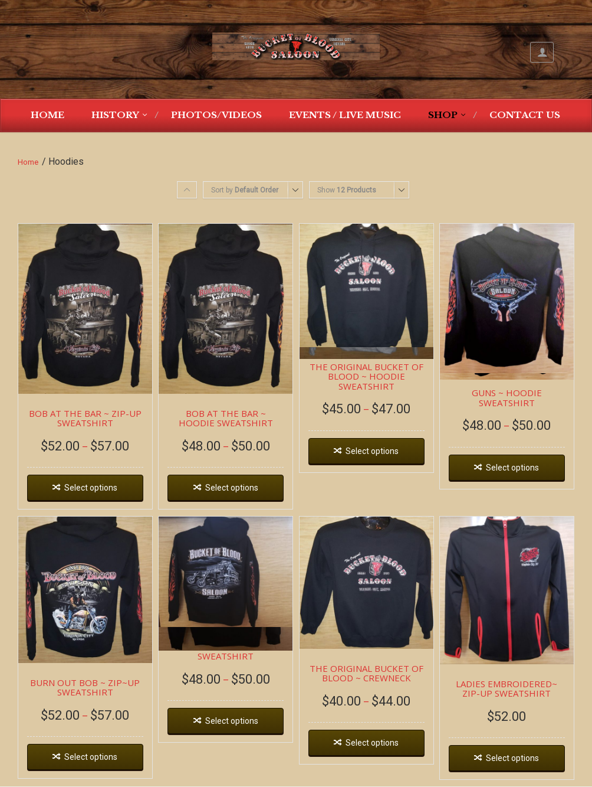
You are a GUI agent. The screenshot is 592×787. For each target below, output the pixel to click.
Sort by (244, 190)
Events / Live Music (345, 114)
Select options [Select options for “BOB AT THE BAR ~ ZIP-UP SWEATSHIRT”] (90, 487)
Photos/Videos (216, 114)
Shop (443, 114)
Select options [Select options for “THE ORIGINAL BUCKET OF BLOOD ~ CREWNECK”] (372, 742)
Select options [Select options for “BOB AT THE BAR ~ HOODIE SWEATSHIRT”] (231, 487)
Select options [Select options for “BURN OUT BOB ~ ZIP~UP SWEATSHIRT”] (90, 757)
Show (346, 190)
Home (47, 114)
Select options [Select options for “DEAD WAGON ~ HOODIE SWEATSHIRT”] (231, 721)
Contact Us (524, 114)
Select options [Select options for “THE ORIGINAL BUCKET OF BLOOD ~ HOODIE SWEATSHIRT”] (372, 451)
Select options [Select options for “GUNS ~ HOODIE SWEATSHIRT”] (512, 467)
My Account (542, 52)
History (115, 114)
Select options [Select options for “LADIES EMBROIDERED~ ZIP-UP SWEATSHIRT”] (512, 758)
